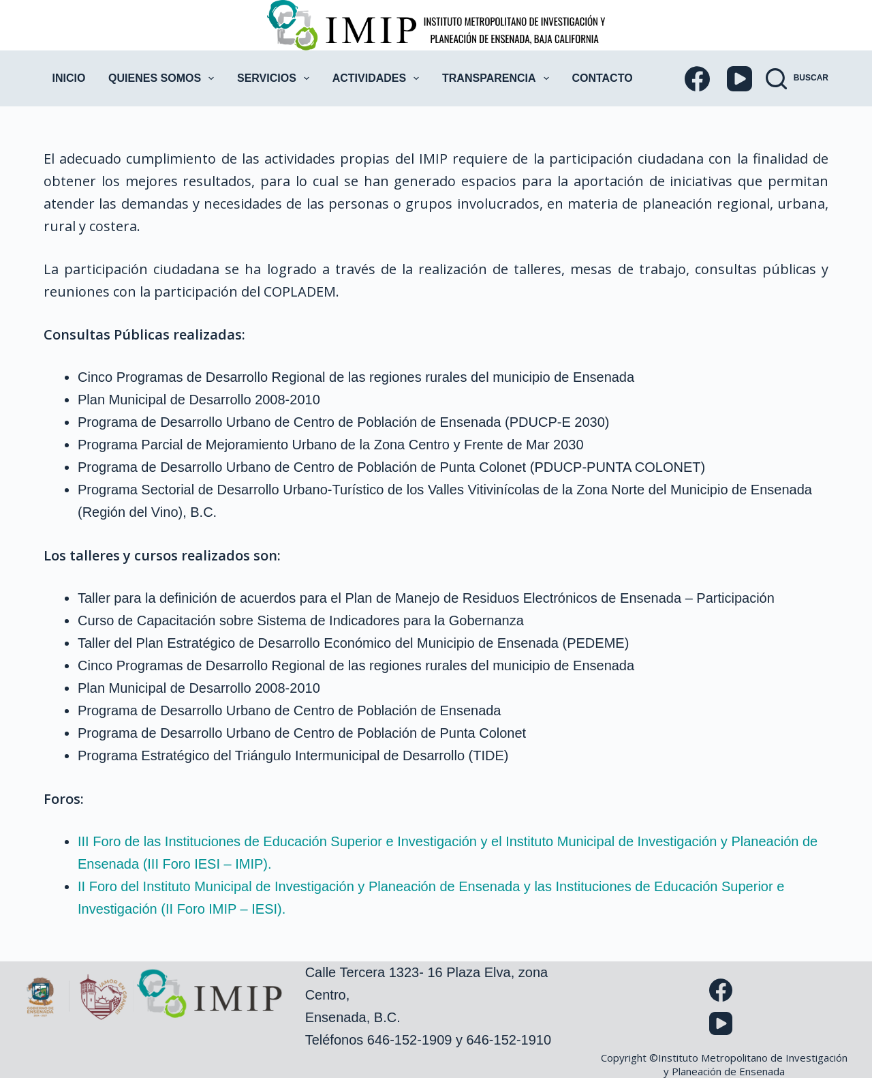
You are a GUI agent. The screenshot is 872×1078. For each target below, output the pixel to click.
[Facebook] (697, 78)
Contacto (602, 78)
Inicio (69, 78)
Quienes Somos (163, 78)
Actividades (378, 78)
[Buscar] (797, 78)
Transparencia (498, 78)
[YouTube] (739, 78)
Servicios (276, 78)
